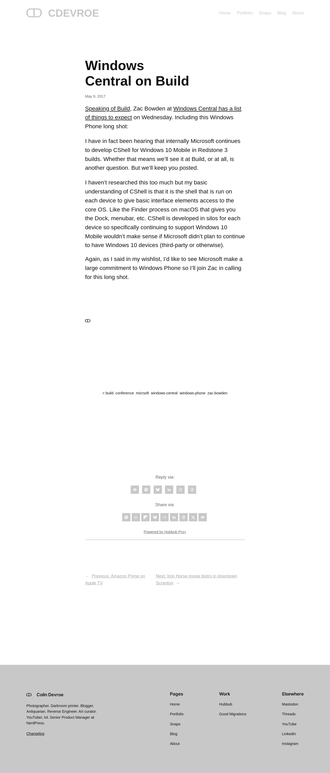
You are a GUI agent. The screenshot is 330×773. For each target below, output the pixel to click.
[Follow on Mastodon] (146, 490)
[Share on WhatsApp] (136, 517)
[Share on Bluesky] (155, 517)
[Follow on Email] (135, 490)
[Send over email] (203, 517)
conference (125, 393)
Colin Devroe (50, 694)
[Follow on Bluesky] (158, 490)
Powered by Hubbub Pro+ (165, 532)
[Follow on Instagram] (180, 490)
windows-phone (192, 393)
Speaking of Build (107, 108)
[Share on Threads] (183, 517)
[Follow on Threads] (192, 490)
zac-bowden (218, 393)
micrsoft (142, 393)
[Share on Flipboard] (145, 517)
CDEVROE (73, 13)
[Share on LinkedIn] (174, 517)
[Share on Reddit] (164, 517)
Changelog (35, 734)
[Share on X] (193, 517)
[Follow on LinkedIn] (169, 490)
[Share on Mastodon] (126, 517)
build (109, 393)
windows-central (164, 393)
